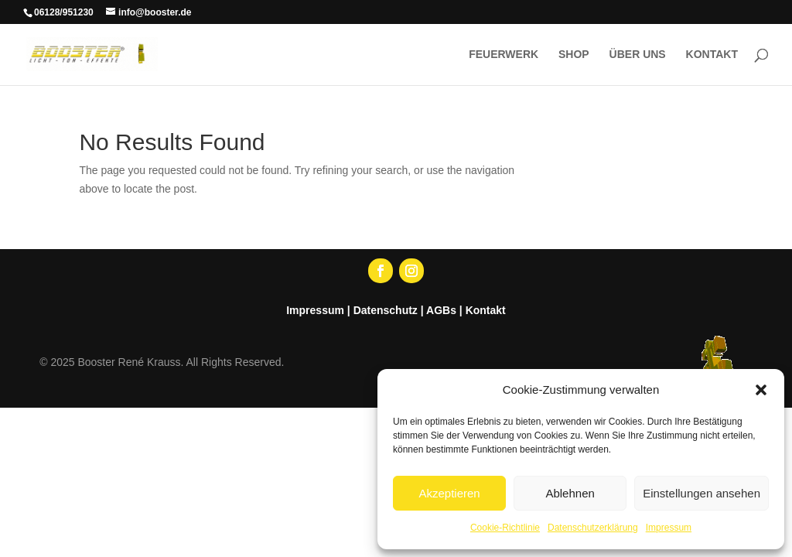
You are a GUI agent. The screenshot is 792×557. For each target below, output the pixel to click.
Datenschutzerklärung (593, 527)
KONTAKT (712, 54)
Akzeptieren (449, 493)
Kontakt (486, 310)
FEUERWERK (503, 54)
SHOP (573, 54)
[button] (761, 390)
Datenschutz (385, 310)
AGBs (441, 310)
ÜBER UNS (637, 54)
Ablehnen (569, 493)
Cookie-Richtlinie (505, 527)
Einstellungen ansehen (701, 493)
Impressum (668, 527)
